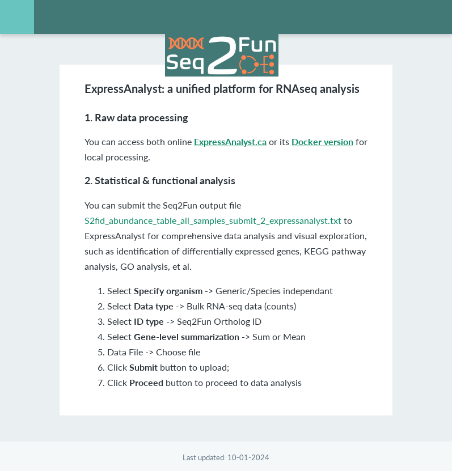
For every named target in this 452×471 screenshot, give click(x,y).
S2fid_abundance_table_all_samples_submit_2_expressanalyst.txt (213, 220)
